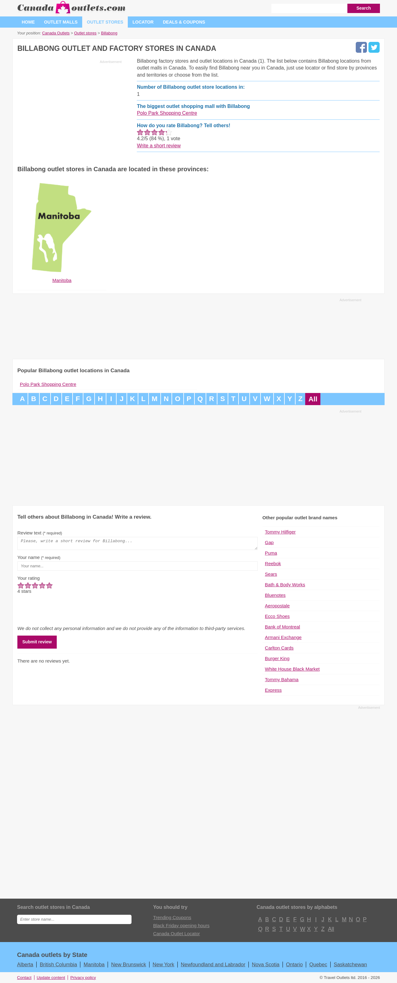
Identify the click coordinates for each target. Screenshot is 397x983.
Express (273, 690)
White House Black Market (292, 669)
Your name (38, 559)
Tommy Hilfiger (280, 531)
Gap (269, 542)
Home (28, 22)
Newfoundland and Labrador (213, 964)
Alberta (25, 964)
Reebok (273, 563)
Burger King (277, 658)
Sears (271, 574)
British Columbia (58, 964)
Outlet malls (61, 22)
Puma (271, 553)
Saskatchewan (350, 964)
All (312, 399)
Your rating (28, 580)
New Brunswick (128, 964)
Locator (143, 22)
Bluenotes (275, 595)
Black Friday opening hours (181, 925)
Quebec (318, 964)
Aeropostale (277, 605)
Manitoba (94, 964)
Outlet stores (105, 22)
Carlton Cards (279, 647)
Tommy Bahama (281, 679)
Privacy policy (83, 977)
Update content (51, 977)
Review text (39, 532)
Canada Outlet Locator (176, 933)
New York (163, 964)
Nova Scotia (265, 964)
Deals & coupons (184, 22)
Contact (24, 977)
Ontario (294, 964)
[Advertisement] (69, 109)
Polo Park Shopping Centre (167, 113)
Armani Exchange (283, 637)
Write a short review (159, 145)
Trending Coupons (172, 917)
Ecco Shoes (277, 616)
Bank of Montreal (282, 626)
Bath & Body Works (285, 584)
